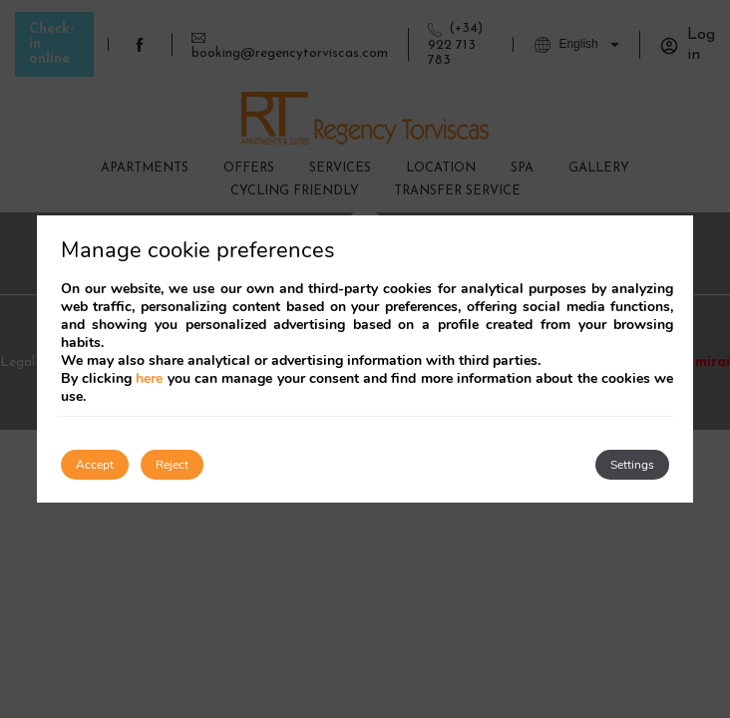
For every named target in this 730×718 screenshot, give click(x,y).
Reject (172, 465)
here (149, 378)
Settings (632, 465)
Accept (95, 465)
